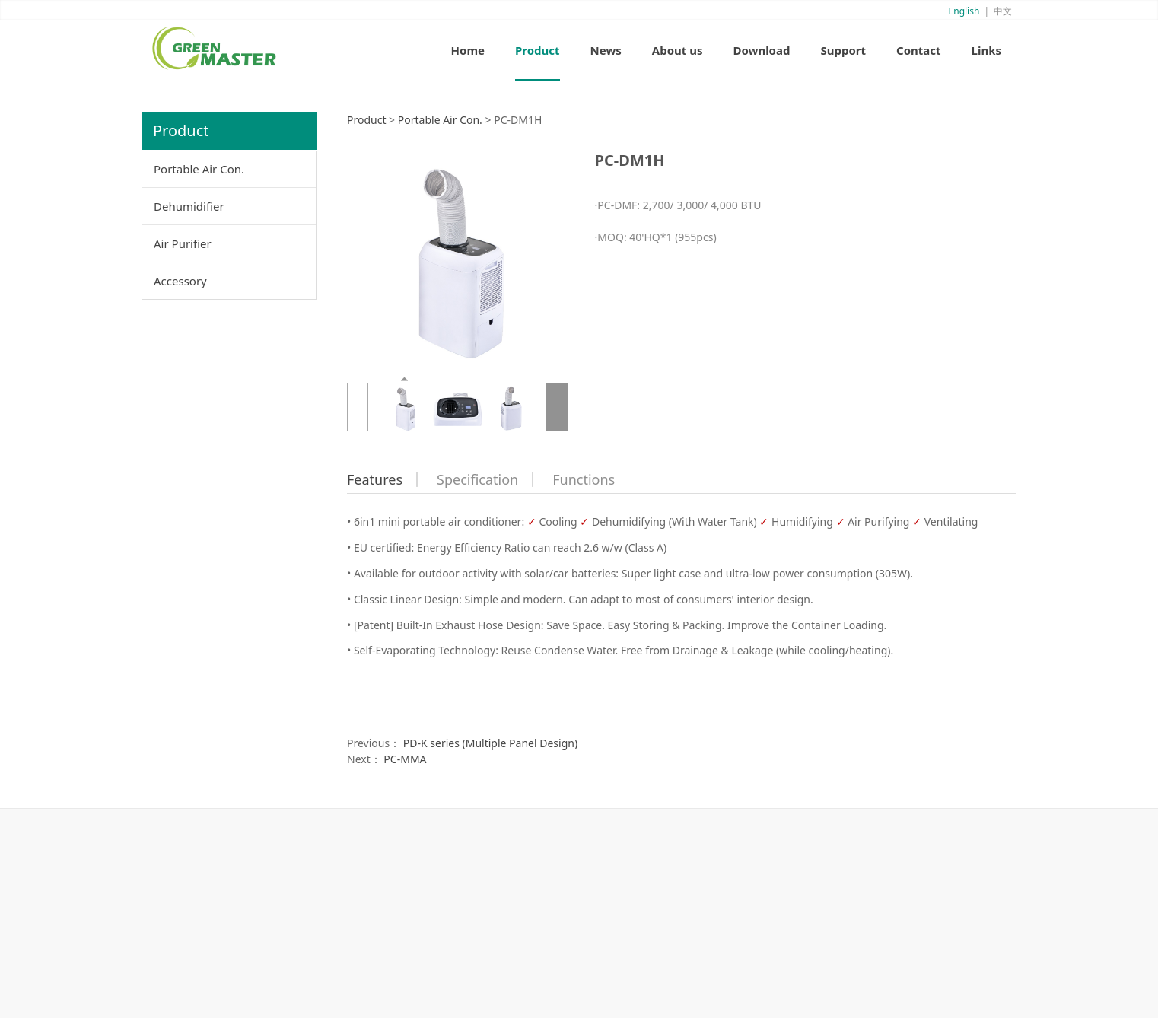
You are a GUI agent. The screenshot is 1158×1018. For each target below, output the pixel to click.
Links (986, 50)
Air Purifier (183, 243)
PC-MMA (404, 759)
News (606, 50)
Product (537, 50)
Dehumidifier (189, 206)
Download (761, 50)
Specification (477, 479)
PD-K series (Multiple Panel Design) (490, 743)
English (964, 11)
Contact (918, 50)
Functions (583, 479)
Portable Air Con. (199, 169)
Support (843, 50)
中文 (1003, 11)
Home (468, 50)
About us (677, 50)
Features (374, 479)
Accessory (180, 280)
